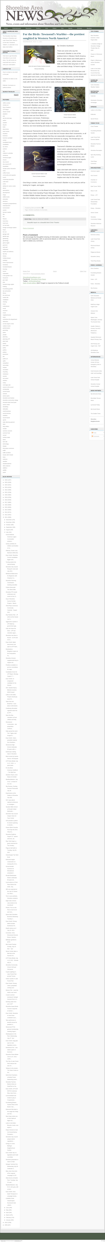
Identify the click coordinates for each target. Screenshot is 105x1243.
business (5, 135)
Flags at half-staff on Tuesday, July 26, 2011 (11, 850)
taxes (4, 439)
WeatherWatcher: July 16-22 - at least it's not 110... (12, 782)
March (8, 1215)
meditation (5, 299)
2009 (6, 1225)
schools (5, 393)
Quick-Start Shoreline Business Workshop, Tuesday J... (12, 917)
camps (4, 140)
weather (5, 461)
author (4, 120)
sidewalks (5, 409)
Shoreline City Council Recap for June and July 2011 (12, 569)
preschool (5, 354)
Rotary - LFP (94, 195)
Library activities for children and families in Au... (12, 546)
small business (7, 411)
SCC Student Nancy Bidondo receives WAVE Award (11, 690)
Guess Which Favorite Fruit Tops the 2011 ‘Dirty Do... (12, 830)
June (7, 1207)
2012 (6, 514)
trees (4, 457)
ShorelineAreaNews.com (32, 277)
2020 (6, 495)
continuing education (8, 179)
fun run (5, 232)
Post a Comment (28, 228)
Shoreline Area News (38, 279)
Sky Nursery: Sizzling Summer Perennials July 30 (12, 788)
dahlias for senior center (9, 186)
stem (4, 424)
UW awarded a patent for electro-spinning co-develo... (12, 823)
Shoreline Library (95, 256)
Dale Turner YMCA (96, 186)
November (9, 522)
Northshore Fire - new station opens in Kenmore (12, 1050)
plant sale (5, 341)
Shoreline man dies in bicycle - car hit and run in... (12, 638)
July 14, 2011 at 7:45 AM (40, 219)
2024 (6, 485)
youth (4, 472)
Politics (38, 28)
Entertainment (16, 28)
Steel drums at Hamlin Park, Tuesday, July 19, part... (12, 1180)
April (7, 1212)
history (4, 256)
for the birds (6, 225)
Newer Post (26, 271)
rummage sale (6, 385)
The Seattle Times (95, 413)
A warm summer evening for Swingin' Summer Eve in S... (12, 997)
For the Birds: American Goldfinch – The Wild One (12, 770)
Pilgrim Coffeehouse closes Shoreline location (96, 62)
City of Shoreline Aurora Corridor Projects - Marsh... (11, 601)
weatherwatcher (7, 463)
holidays (5, 260)
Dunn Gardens (7, 107)
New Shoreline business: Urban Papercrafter (95, 38)
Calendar (93, 96)
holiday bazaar (7, 258)
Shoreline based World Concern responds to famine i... (12, 1009)
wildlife (4, 470)
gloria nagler (6, 243)
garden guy (6, 236)
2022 (6, 490)
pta (4, 356)
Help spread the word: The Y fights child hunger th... (12, 733)
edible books (6, 197)
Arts (46, 28)
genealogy (5, 240)
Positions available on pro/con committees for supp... (12, 667)
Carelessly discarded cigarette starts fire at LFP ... (11, 710)
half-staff (5, 247)
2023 (6, 487)
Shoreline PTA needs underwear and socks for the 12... (11, 594)
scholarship (6, 389)
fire (4, 216)
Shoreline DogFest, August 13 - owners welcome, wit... (12, 836)
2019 (6, 497)
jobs (4, 282)
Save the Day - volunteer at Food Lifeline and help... (11, 717)
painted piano (6, 328)
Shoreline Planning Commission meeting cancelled (11, 583)
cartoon (5, 149)
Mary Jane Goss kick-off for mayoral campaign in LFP (11, 1173)
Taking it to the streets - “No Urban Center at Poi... (12, 1070)
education (5, 199)
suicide (5, 428)
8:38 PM (38, 208)
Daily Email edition (29, 283)
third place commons (8, 448)
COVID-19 (5, 105)
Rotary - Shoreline (95, 208)
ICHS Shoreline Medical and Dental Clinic (96, 298)
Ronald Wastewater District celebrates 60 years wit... (11, 878)
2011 (6, 517)
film (4, 214)
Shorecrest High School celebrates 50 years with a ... (11, 747)
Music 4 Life (94, 190)
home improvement (8, 262)
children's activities (8, 153)
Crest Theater (94, 126)
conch (4, 177)
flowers (5, 219)
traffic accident (7, 452)
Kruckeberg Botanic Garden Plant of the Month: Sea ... (12, 1105)
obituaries (5, 321)
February (8, 1217)
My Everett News (95, 409)
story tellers (6, 426)
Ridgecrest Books (95, 252)
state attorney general (8, 422)
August (8, 529)
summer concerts (7, 431)
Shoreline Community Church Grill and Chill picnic (11, 967)
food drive (5, 221)
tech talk (5, 441)
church (4, 160)
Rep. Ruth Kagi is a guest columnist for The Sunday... (11, 843)
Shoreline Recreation (96, 150)
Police (54, 28)
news (4, 317)
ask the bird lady (7, 118)
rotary (4, 382)
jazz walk (5, 280)
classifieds (5, 166)
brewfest (5, 133)
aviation (5, 122)
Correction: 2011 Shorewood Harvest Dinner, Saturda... (12, 935)
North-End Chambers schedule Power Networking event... (12, 1077)
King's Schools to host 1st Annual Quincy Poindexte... (12, 1132)
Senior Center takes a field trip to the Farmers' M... (12, 953)
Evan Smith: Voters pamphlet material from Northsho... (11, 740)
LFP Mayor (6, 109)
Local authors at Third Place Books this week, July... (12, 884)
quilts (4, 361)
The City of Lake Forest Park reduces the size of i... (12, 1063)
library (4, 293)
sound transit (6, 417)
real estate (5, 365)
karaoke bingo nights (8, 284)
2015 (6, 507)
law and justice (7, 291)
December (9, 519)
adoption (5, 114)
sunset (4, 435)
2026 (6, 480)
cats (4, 151)
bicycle (5, 125)
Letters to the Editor (96, 110)
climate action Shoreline (9, 168)
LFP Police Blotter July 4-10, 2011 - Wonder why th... (12, 960)
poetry (4, 343)
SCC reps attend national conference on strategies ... (12, 802)
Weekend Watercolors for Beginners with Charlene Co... (12, 576)
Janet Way (27, 219)
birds (4, 127)
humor (4, 271)
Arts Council (94, 175)
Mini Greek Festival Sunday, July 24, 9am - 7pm (11, 946)
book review (6, 131)
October (8, 524)
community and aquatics (9, 175)
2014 (6, 509)
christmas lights (7, 157)
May (7, 1210)
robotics (5, 380)
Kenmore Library (95, 234)
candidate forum (7, 142)
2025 (6, 482)
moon (4, 304)
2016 (6, 505)
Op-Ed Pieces (94, 119)
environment (6, 208)
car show (5, 146)
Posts (94, 432)
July (7, 532)
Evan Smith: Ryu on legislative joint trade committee (12, 1155)
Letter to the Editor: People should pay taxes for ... (11, 697)
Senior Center (6, 111)
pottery (5, 352)
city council (6, 162)
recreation (5, 369)
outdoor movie (6, 326)
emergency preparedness (10, 203)
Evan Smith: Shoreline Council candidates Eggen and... (12, 557)
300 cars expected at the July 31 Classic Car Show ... (11, 891)
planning (5, 337)
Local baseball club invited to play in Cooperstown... (11, 1098)
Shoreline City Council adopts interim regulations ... (12, 1139)
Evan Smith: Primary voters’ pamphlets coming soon (11, 986)
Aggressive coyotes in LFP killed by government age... (12, 624)
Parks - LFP (94, 279)
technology (6, 444)
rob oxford (5, 378)
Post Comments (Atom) (38, 273)
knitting (5, 286)
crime (4, 184)
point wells (5, 345)
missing (5, 302)
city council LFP (7, 164)
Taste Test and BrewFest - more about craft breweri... (12, 704)
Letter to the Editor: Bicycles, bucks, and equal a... (12, 1125)
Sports (70, 28)
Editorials (93, 114)
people (4, 334)
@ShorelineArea (34, 281)
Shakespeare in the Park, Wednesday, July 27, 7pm (11, 1036)
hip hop (5, 253)
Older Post (83, 271)
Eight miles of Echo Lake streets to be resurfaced (11, 903)
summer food (6, 433)
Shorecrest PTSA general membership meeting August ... (12, 1029)
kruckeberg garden (8, 288)
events (4, 210)
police (4, 347)
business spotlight (7, 138)
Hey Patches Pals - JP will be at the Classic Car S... (12, 617)
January (8, 1220)
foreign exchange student (9, 227)
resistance (5, 374)
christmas (5, 155)
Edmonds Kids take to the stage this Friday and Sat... (12, 1111)
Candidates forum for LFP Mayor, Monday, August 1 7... (12, 674)
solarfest (5, 415)
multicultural (6, 306)
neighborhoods (7, 315)
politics (5, 350)
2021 (6, 492)
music (4, 312)
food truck (5, 223)
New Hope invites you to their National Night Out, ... (12, 1118)
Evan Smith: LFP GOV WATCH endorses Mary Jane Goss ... (12, 1091)
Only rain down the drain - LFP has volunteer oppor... (11, 631)
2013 (6, 512)
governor (5, 245)
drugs (4, 195)
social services (7, 413)
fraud (4, 229)
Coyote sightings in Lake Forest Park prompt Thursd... (11, 974)
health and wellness (8, 251)
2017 (6, 502)
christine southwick (34, 210)
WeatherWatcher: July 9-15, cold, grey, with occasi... (12, 1187)
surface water (6, 437)
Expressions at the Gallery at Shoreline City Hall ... (12, 795)
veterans (5, 459)
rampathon (6, 363)
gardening (5, 238)
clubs (4, 170)
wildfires (5, 468)
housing (5, 269)
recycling (5, 371)
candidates (6, 144)
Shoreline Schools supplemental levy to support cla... (12, 660)
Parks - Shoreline (95, 283)
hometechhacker (7, 267)
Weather (89, 28)
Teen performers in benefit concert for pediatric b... (11, 1022)
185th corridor (6, 103)
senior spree (6, 396)
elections (5, 201)
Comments (95, 436)
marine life (5, 297)
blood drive (6, 129)
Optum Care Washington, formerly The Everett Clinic (96, 320)
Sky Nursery (94, 288)
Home (6, 28)
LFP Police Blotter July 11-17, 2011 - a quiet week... (12, 763)
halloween (5, 249)
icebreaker (5, 273)
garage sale (6, 234)
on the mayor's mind (8, 323)
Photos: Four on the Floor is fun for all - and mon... (11, 910)
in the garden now (7, 275)
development (6, 192)
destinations (6, 190)
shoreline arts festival (8, 398)
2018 (6, 500)
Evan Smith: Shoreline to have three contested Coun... (12, 1015)
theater (5, 446)
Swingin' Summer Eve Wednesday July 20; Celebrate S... (12, 1166)
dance (4, 188)
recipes (5, 367)
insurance (5, 278)
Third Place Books (95, 261)
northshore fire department (10, 319)
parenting (5, 330)
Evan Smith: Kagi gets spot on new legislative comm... (12, 1043)
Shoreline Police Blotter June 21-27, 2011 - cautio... (12, 1057)
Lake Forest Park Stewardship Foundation (95, 202)
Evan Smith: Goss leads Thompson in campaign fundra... (11, 1194)
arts (4, 116)
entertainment (6, 205)
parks (4, 332)
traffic (4, 450)
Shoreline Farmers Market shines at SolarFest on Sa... (11, 1084)
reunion (5, 376)
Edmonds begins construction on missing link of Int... (12, 862)
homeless (5, 264)
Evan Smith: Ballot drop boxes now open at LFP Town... (12, 644)
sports (4, 420)
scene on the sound (8, 387)
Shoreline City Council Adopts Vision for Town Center (12, 816)
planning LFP (6, 339)
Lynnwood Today (95, 405)
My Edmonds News (96, 394)
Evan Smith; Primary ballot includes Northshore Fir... (11, 923)
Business (28, 28)
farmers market (7, 212)
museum (5, 310)
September (9, 527)
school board (6, 391)
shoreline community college (10, 400)
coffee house (6, 173)
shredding (5, 406)
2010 (6, 1222)
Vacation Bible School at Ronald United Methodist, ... (12, 809)
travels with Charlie (8, 455)
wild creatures (6, 466)
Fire (62, 28)
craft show (5, 181)
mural (4, 308)
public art (5, 358)
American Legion (95, 171)
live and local (6, 295)
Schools (79, 28)
